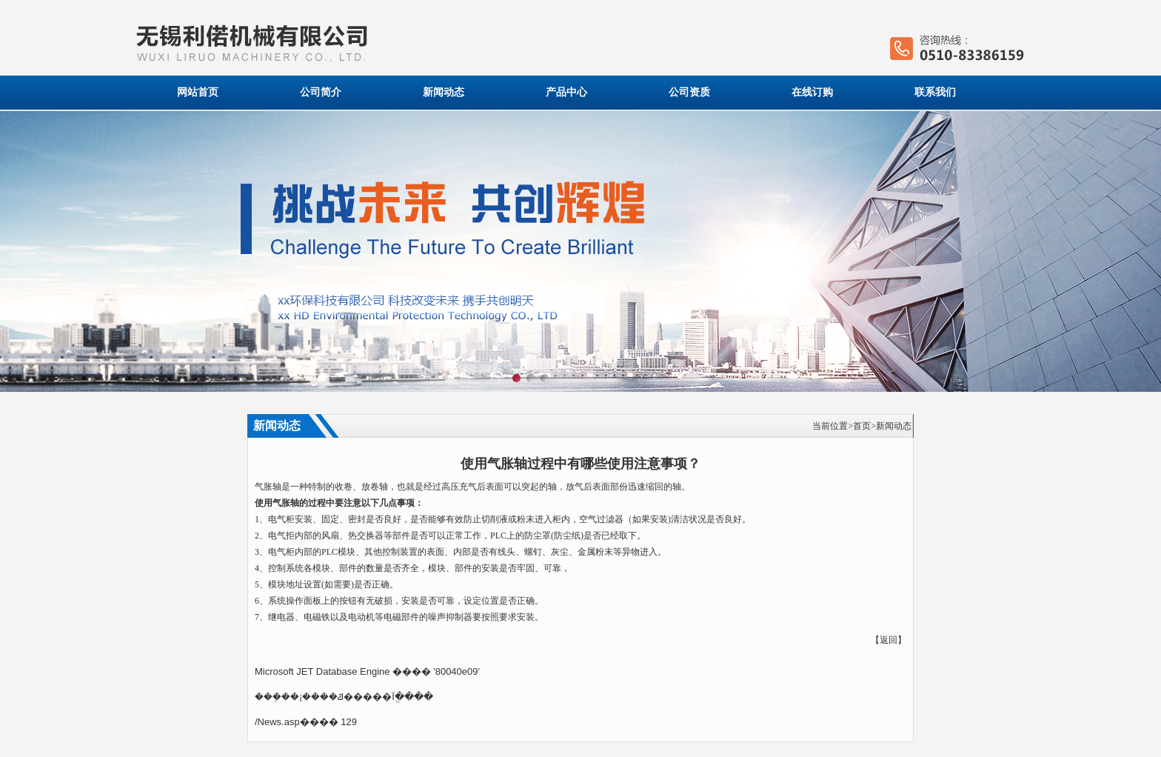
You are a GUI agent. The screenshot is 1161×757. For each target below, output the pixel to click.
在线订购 (812, 92)
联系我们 (935, 92)
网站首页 (197, 92)
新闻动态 (443, 92)
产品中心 (566, 92)
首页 (862, 426)
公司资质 (689, 92)
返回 (888, 640)
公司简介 (320, 92)
